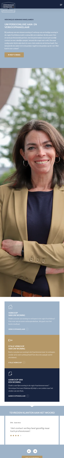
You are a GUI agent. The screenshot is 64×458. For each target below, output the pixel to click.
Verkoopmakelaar (16, 329)
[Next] (35, 451)
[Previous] (29, 451)
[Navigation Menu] (61, 5)
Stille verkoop (15, 362)
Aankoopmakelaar (16, 396)
